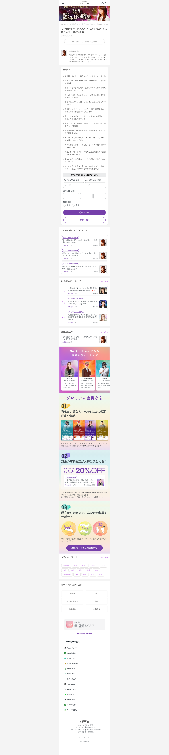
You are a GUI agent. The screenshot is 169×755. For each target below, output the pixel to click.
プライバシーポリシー (77, 729)
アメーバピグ (70, 679)
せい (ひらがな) (69, 180)
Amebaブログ (71, 669)
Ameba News (70, 700)
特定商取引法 (90, 727)
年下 (100, 574)
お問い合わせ (81, 732)
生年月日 (66, 191)
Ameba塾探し (71, 653)
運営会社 (91, 732)
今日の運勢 (67, 574)
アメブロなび (70, 705)
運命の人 (66, 566)
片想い (84, 566)
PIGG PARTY (70, 684)
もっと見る (104, 281)
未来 (103, 566)
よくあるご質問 (88, 725)
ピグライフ (70, 694)
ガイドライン (80, 727)
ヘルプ (79, 725)
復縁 (88, 570)
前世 (72, 570)
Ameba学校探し (71, 710)
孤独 (96, 570)
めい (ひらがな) (90, 180)
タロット (94, 566)
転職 (84, 574)
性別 (65, 202)
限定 (75, 566)
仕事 (77, 574)
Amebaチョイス (71, 648)
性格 (92, 574)
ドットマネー (70, 658)
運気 (80, 570)
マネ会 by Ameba (72, 663)
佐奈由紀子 (72, 24)
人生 (64, 570)
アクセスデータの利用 (93, 729)
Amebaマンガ (71, 689)
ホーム (63, 24)
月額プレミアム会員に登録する (84, 548)
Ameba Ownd (70, 674)
